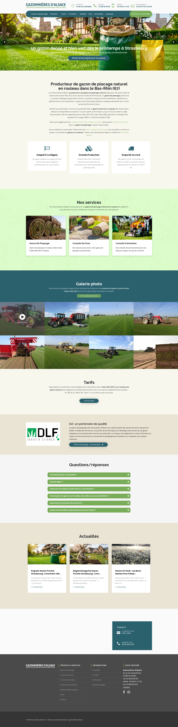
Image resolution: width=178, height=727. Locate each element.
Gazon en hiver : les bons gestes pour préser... (128, 572)
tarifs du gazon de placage (96, 129)
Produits (53, 14)
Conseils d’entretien (67, 680)
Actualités (98, 14)
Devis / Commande (141, 14)
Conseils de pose (66, 675)
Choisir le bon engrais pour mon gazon (88, 58)
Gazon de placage (39, 14)
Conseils (72, 14)
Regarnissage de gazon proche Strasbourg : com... (87, 572)
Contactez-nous (144, 6)
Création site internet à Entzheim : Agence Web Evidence (65, 720)
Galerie (83, 14)
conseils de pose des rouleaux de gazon (86, 122)
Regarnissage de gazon (69, 690)
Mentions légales (99, 685)
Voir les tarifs (89, 401)
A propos (109, 14)
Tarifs (63, 14)
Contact (96, 675)
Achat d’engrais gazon (68, 685)
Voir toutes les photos (89, 296)
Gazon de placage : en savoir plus (88, 444)
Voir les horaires (84, 6)
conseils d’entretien (120, 122)
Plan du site (97, 680)
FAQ (90, 14)
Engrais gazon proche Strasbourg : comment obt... (46, 572)
